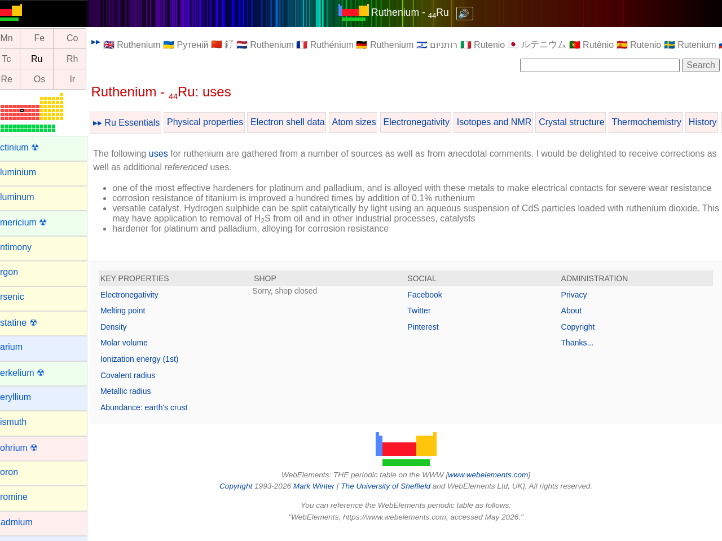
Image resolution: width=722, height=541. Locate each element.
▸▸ (110, 41)
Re (20, 79)
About (575, 320)
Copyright (581, 337)
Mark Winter (320, 496)
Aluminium (29, 172)
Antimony (27, 247)
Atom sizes (368, 122)
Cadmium (27, 522)
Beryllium (26, 397)
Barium (22, 347)
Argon (20, 272)
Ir (86, 79)
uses (172, 153)
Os (53, 79)
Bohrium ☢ (30, 448)
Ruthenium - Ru (417, 12)
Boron (20, 472)
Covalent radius (142, 385)
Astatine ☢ (29, 322)
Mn (20, 38)
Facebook (432, 304)
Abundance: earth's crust (158, 417)
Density (128, 337)
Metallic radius (140, 401)
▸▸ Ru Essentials (140, 122)
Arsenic (23, 296)
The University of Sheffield (393, 496)
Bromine (25, 497)
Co (86, 38)
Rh (86, 59)
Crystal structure (585, 122)
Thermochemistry (660, 122)
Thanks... (581, 352)
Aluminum (28, 197)
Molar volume (138, 352)
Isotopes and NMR (508, 122)
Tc (20, 59)
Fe (53, 38)
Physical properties (219, 122)
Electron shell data (302, 122)
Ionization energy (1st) (154, 369)
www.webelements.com (495, 485)
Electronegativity (430, 122)
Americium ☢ (34, 222)
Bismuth (24, 422)
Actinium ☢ (30, 147)
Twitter (426, 320)
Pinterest (430, 337)
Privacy (578, 304)
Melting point (137, 320)
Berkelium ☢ (33, 373)
